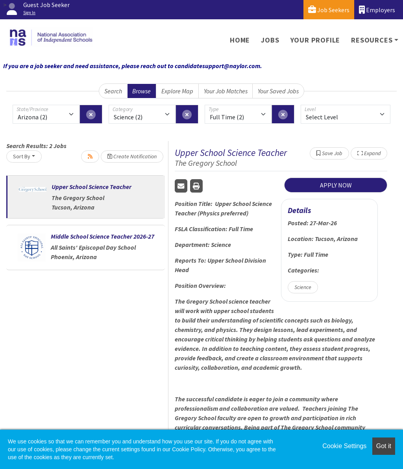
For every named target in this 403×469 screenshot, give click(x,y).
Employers (377, 10)
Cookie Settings (344, 446)
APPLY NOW (336, 185)
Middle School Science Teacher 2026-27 (102, 236)
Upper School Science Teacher (91, 187)
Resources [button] (371, 39)
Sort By (21, 156)
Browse (141, 91)
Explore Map (177, 91)
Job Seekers (328, 10)
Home (240, 39)
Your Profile (315, 39)
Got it (383, 446)
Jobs (270, 39)
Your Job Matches (226, 91)
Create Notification (132, 156)
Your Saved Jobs (278, 91)
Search (113, 91)
